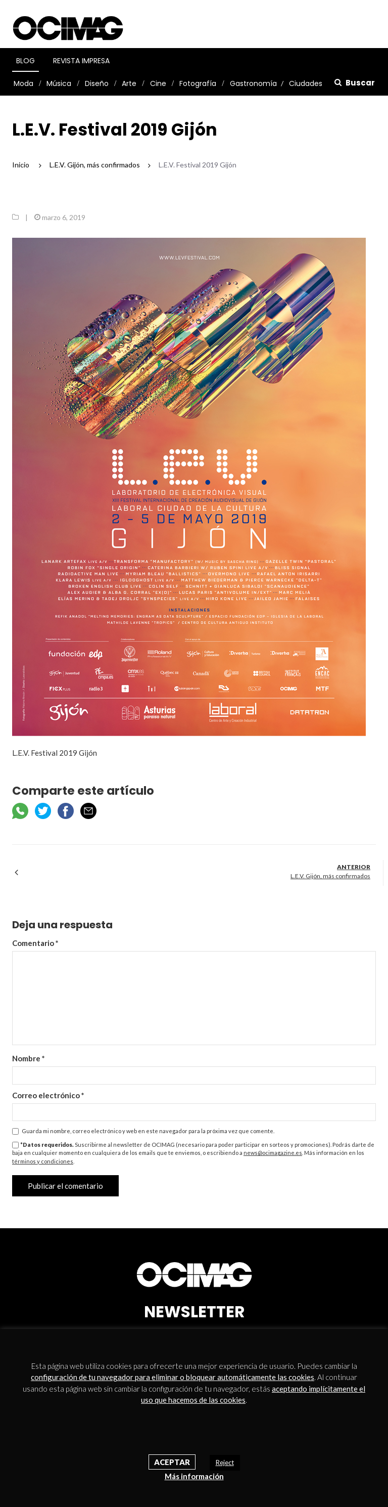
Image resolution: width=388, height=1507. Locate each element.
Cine (158, 83)
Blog (25, 61)
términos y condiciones (42, 1161)
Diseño (97, 83)
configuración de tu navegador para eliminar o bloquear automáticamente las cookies (172, 1377)
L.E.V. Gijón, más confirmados (330, 876)
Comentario (35, 943)
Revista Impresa (81, 61)
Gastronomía (253, 83)
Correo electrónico (48, 1095)
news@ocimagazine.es (273, 1152)
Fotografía (197, 83)
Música (58, 83)
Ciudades (305, 83)
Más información (194, 1476)
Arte (129, 83)
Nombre (28, 1058)
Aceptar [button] (172, 1462)
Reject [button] (225, 1462)
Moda (23, 83)
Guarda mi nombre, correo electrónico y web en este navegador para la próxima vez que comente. (148, 1131)
